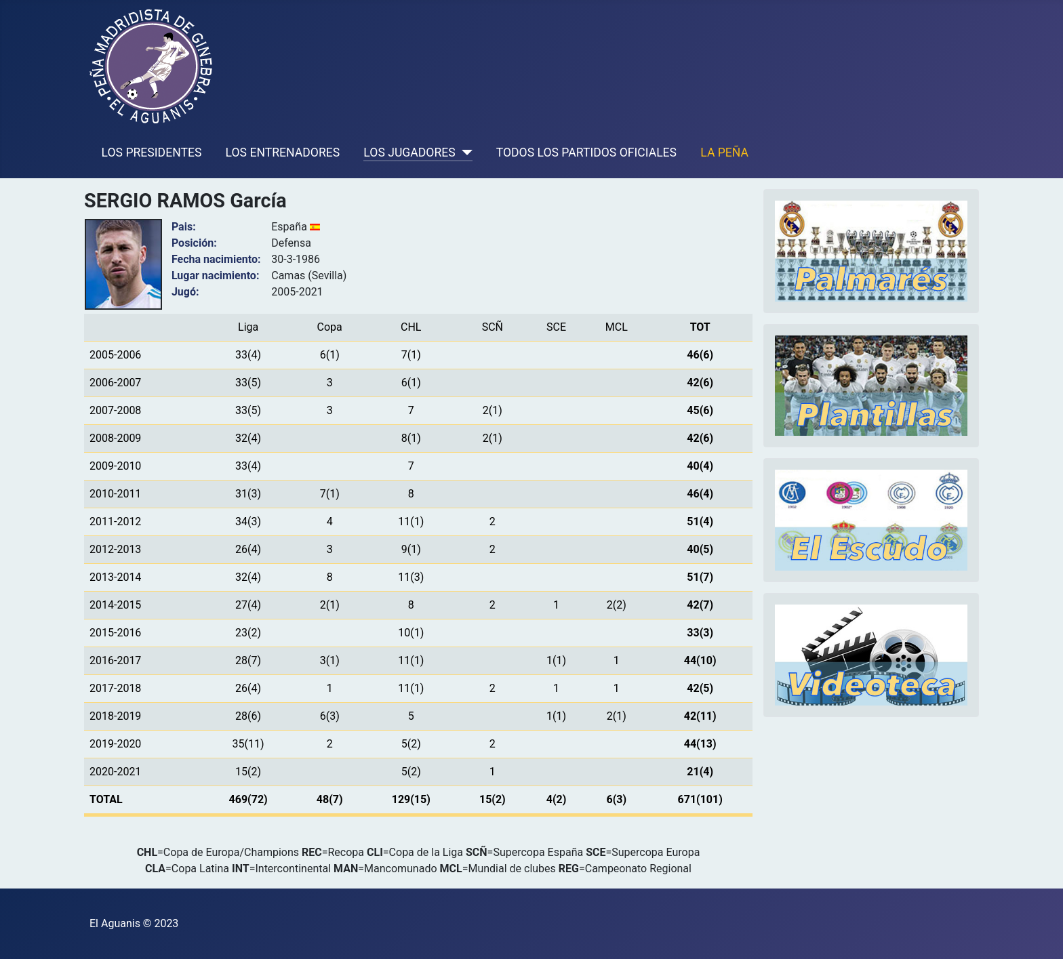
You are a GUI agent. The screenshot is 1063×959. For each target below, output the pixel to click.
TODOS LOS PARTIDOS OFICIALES (586, 152)
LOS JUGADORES (409, 152)
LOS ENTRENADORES (283, 152)
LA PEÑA (724, 152)
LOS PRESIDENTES (152, 152)
